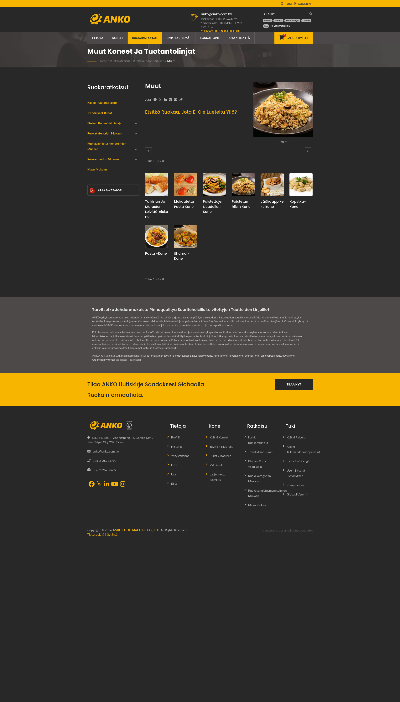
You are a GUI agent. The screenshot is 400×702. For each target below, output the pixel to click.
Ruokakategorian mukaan (104, 178)
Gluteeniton (100, 223)
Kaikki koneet (219, 599)
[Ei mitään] (92, 325)
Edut (174, 626)
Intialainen (99, 140)
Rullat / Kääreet (220, 617)
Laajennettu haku (280, 25)
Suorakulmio (103, 362)
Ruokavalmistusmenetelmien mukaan (112, 262)
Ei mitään (99, 325)
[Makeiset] (92, 251)
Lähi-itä (98, 149)
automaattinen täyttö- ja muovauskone (169, 517)
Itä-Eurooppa (101, 159)
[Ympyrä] (92, 352)
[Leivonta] (92, 306)
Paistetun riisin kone (241, 204)
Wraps (97, 196)
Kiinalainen (100, 131)
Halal (96, 242)
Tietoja (97, 38)
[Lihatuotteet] (92, 214)
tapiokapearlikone (274, 517)
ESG (174, 645)
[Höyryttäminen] (92, 278)
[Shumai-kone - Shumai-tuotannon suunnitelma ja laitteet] (185, 236)
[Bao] (266, 26)
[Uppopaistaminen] (92, 269)
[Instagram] (122, 645)
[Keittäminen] (92, 297)
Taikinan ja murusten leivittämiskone (156, 209)
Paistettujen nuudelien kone (213, 206)
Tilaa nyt (294, 546)
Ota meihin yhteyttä (104, 521)
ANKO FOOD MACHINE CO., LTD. (136, 691)
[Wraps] (92, 195)
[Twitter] (160, 99)
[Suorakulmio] (92, 362)
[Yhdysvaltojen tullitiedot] (221, 31)
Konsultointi (210, 38)
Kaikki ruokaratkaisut (102, 102)
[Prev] (148, 150)
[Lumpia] (306, 21)
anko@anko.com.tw (216, 14)
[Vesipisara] (92, 371)
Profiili (175, 599)
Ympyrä (100, 353)
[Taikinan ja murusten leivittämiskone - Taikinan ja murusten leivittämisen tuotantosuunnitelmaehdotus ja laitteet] (156, 184)
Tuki (288, 3)
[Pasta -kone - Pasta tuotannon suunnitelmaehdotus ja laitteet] (156, 236)
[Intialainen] (92, 140)
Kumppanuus (295, 646)
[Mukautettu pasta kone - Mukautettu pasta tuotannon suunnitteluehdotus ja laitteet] (185, 184)
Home (103, 61)
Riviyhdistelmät (179, 38)
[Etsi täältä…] (285, 13)
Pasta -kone (156, 253)
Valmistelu (217, 626)
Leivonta (98, 307)
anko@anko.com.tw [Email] (106, 613)
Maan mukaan (97, 419)
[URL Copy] (181, 99)
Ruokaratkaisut (145, 38)
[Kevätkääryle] (292, 21)
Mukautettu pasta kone (184, 204)
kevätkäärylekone (204, 517)
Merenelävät (101, 205)
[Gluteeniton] (92, 223)
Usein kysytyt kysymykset (296, 634)
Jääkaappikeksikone (272, 204)
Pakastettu (100, 186)
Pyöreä (100, 344)
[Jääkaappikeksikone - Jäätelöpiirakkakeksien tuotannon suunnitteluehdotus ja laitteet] (272, 184)
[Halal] (92, 241)
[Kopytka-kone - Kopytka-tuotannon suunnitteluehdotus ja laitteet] (301, 184)
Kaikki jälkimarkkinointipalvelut (303, 610)
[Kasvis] (92, 232)
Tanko (99, 399)
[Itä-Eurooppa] (92, 158)
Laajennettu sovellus (218, 638)
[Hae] (310, 13)
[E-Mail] (175, 99)
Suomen (304, 3)
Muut (170, 61)
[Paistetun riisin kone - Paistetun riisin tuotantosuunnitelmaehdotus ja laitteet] (243, 184)
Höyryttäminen (102, 279)
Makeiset (99, 251)
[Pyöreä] (92, 343)
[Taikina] (268, 21)
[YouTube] (114, 645)
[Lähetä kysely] (293, 38)
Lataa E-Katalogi (106, 440)
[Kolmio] (92, 380)
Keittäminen (101, 297)
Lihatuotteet (101, 214)
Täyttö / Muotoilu (221, 608)
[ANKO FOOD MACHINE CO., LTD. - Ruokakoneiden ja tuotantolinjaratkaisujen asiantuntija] (110, 18)
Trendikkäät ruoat (99, 113)
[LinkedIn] (165, 99)
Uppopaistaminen (104, 270)
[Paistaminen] (92, 288)
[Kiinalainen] (92, 130)
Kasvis (97, 233)
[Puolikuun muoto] (92, 389)
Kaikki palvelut (297, 599)
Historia (176, 608)
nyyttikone (292, 517)
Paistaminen (101, 288)
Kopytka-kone (297, 204)
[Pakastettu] (92, 186)
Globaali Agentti (297, 656)
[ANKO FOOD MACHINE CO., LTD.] (123, 587)
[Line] (170, 99)
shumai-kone (255, 517)
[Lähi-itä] (92, 149)
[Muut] (92, 408)
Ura (173, 636)
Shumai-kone (181, 256)
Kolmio (100, 381)
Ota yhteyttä (239, 38)
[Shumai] (278, 21)
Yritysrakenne (180, 617)
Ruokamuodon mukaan (148, 61)
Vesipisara (102, 372)
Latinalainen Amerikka (107, 168)
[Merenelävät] (92, 204)
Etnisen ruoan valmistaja (104, 123)
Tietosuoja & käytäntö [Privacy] (102, 696)
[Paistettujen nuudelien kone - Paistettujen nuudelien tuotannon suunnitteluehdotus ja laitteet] (214, 184)
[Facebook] (155, 99)
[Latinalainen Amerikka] (92, 167)
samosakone (223, 517)
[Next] (308, 150)
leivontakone (239, 517)
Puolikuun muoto (106, 390)
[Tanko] (92, 399)
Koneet (117, 38)
